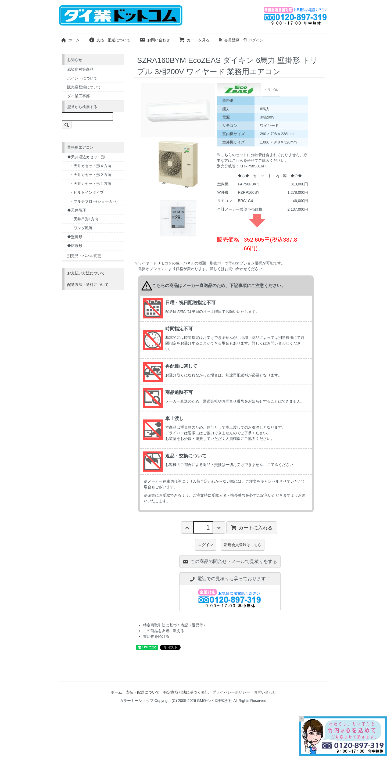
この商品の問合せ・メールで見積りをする (229, 561)
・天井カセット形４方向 (90, 166)
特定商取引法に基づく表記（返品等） (175, 625)
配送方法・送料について (88, 284)
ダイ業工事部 (78, 96)
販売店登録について (84, 87)
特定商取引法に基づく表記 (186, 692)
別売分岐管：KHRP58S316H (241, 166)
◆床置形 (74, 245)
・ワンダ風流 (81, 228)
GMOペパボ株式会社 (214, 700)
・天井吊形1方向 (84, 219)
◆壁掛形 (74, 237)
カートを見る (194, 40)
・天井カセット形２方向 (90, 175)
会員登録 (228, 40)
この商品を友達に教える (163, 631)
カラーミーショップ (136, 700)
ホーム (70, 40)
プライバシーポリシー (231, 692)
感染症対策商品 (80, 69)
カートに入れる (252, 527)
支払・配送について (109, 40)
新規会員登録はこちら (242, 545)
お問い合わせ (154, 40)
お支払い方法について (86, 273)
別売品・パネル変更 (84, 256)
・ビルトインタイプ (87, 192)
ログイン (253, 40)
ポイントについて (82, 78)
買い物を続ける (156, 636)
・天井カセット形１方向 (90, 183)
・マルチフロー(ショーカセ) (93, 201)
